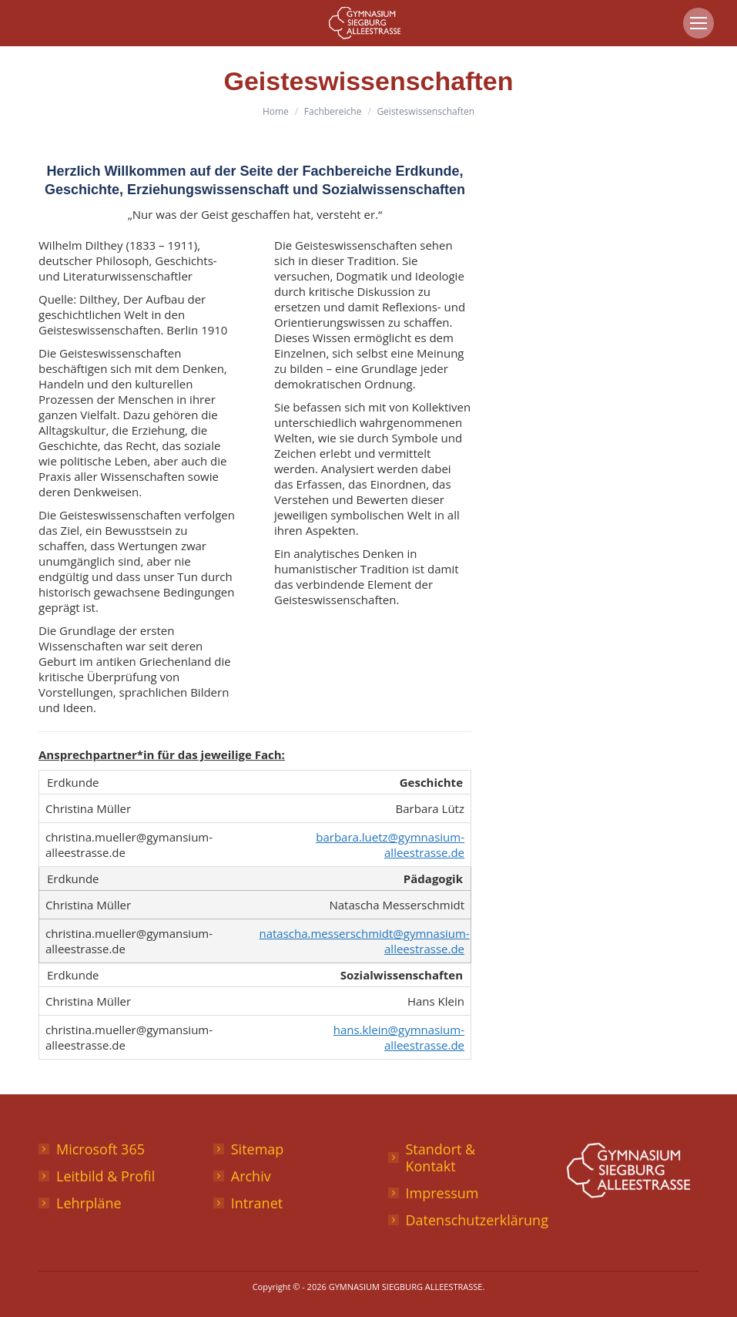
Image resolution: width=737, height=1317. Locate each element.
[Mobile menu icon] (698, 23)
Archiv (251, 1175)
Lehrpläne (89, 1202)
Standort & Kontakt (441, 1157)
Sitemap (257, 1149)
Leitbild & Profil (105, 1175)
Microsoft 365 (100, 1149)
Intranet (257, 1202)
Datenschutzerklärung (477, 1219)
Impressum (442, 1192)
